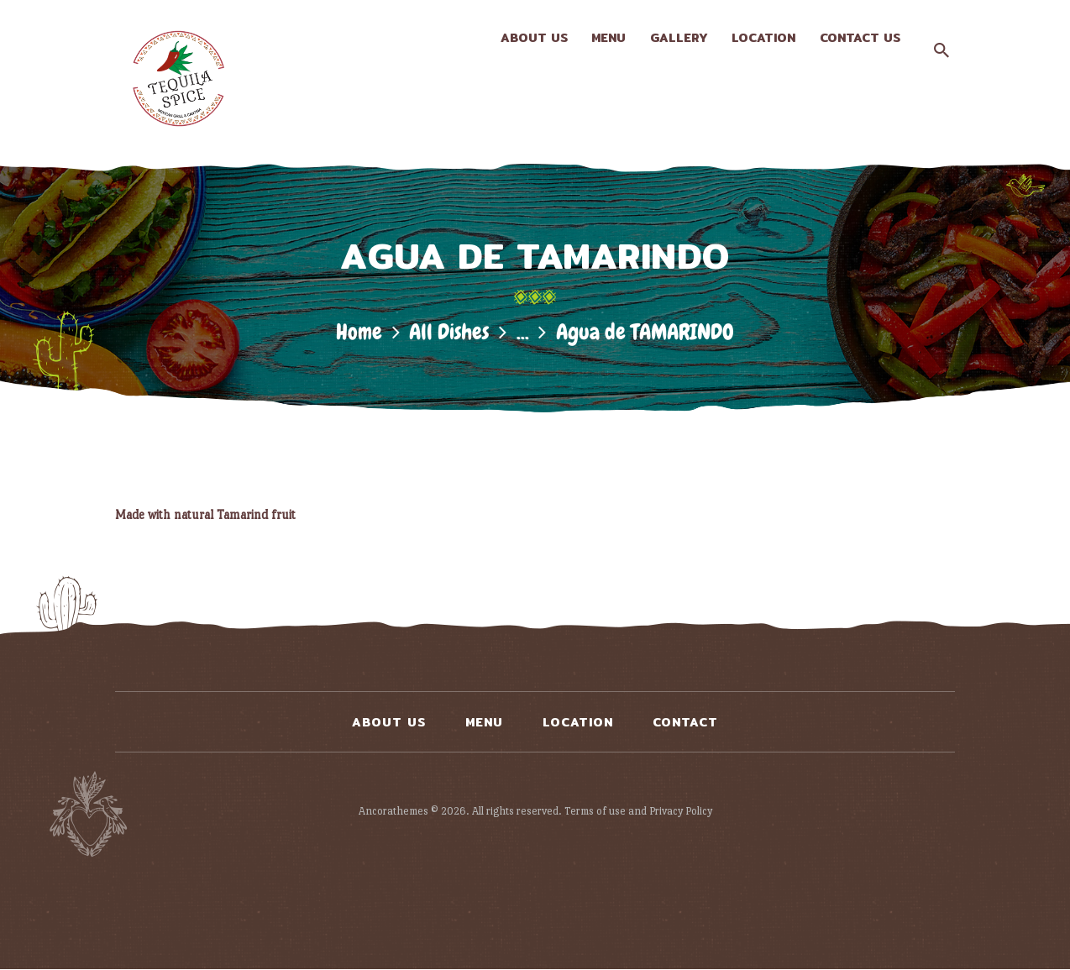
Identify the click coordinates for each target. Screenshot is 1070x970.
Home (359, 332)
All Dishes (449, 332)
